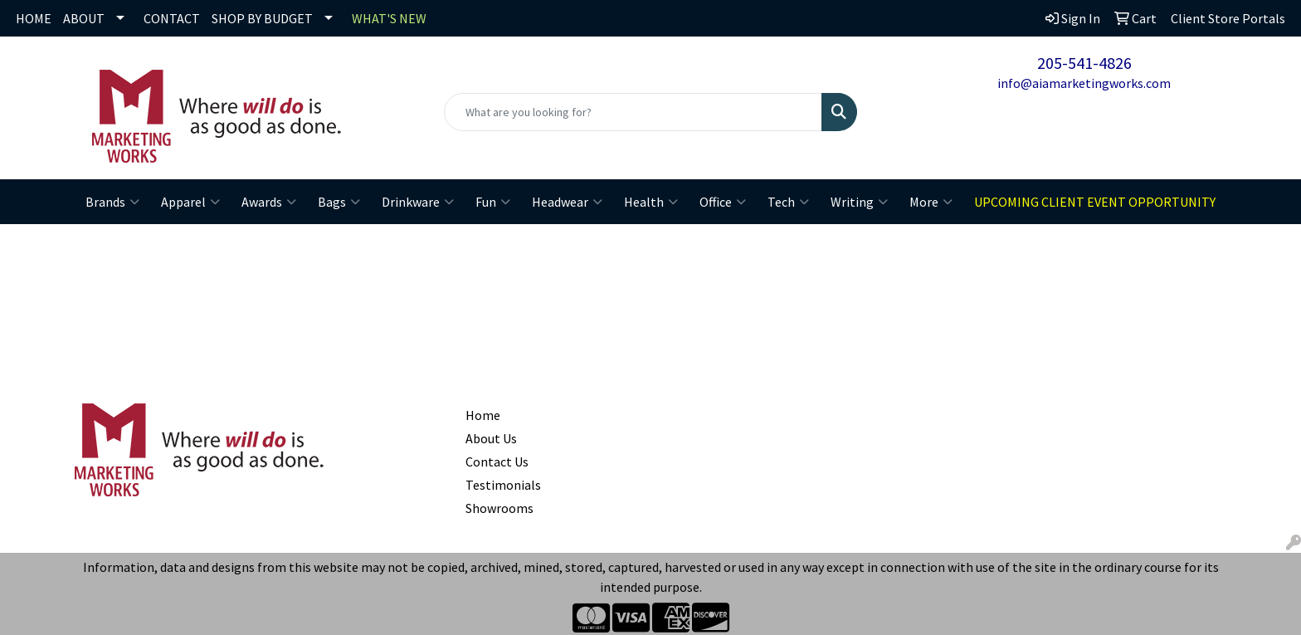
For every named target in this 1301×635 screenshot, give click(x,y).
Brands (112, 202)
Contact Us (497, 461)
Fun (492, 202)
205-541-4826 (1084, 62)
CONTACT (172, 18)
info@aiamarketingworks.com (1084, 83)
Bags (339, 202)
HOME (33, 18)
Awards (268, 202)
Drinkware (418, 202)
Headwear (567, 202)
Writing (859, 202)
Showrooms (499, 508)
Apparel (190, 202)
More (931, 202)
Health (651, 202)
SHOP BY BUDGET (262, 18)
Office (722, 202)
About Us (491, 438)
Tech (788, 202)
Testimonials (503, 484)
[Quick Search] (633, 112)
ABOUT (84, 18)
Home (482, 415)
